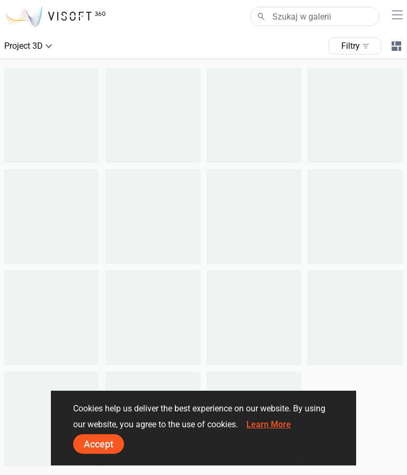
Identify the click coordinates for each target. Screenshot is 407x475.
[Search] (314, 16)
